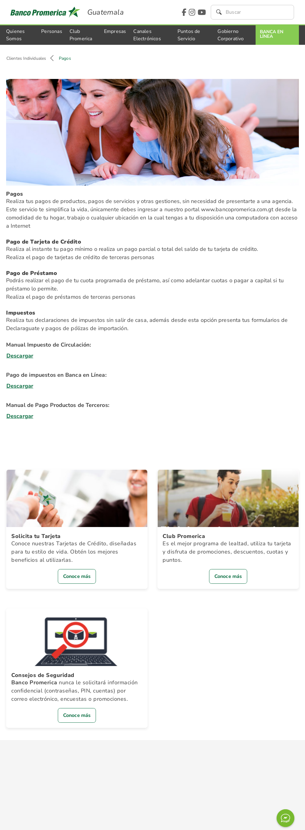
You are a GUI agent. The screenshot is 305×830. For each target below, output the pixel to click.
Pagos (65, 58)
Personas (51, 31)
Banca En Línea (271, 34)
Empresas (115, 31)
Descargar (19, 355)
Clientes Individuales (26, 58)
